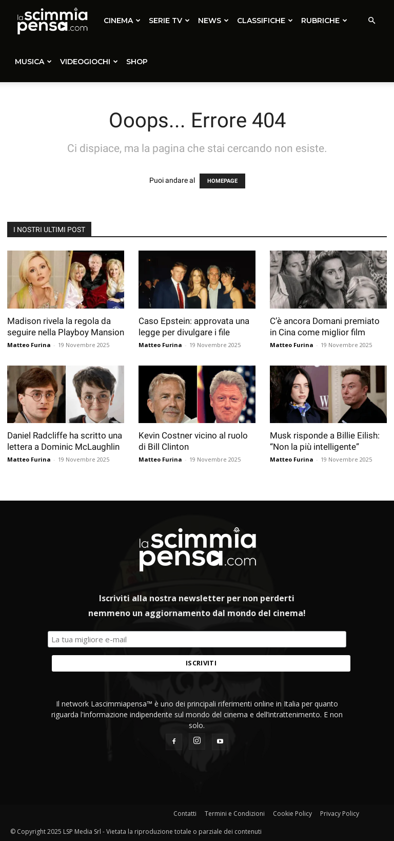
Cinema (122, 20)
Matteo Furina (29, 345)
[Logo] (52, 20)
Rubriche (324, 20)
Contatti (184, 813)
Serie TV (169, 20)
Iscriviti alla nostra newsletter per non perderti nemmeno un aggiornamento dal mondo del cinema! (197, 605)
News (213, 20)
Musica (33, 61)
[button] (371, 21)
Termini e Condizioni (235, 813)
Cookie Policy (292, 813)
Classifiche (265, 20)
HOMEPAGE (222, 181)
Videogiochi (89, 61)
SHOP (137, 61)
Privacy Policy (339, 813)
